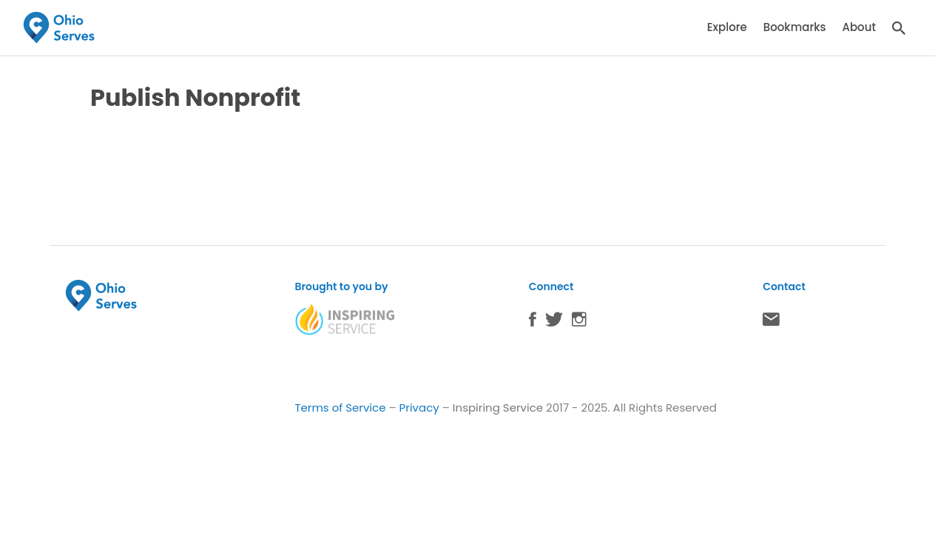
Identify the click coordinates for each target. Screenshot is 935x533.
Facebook (532, 322)
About (859, 27)
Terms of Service (339, 407)
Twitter (554, 322)
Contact (771, 322)
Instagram (579, 322)
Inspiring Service (498, 407)
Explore (727, 27)
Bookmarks (794, 27)
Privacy (419, 407)
